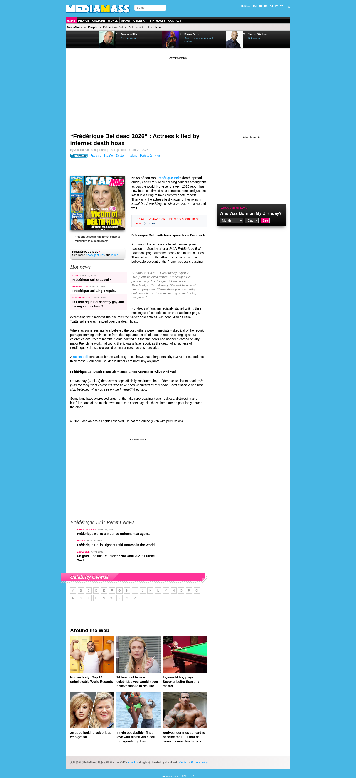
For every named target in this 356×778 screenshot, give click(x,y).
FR (260, 6)
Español (108, 155)
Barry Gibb (191, 34)
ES (266, 6)
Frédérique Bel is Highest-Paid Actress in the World (116, 545)
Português (146, 155)
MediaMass (74, 27)
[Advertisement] (178, 92)
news (89, 255)
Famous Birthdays (234, 208)
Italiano (133, 155)
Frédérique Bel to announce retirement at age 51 (113, 534)
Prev (77, 39)
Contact (174, 20)
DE (271, 6)
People (83, 20)
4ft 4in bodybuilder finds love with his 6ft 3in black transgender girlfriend (135, 737)
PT (281, 6)
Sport (125, 20)
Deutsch (121, 155)
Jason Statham (258, 34)
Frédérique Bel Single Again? (94, 291)
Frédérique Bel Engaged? (91, 279)
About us (133, 762)
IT (276, 6)
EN (255, 6)
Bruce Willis (129, 34)
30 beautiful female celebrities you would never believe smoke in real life (137, 681)
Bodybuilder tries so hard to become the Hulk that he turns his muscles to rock (184, 737)
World (113, 20)
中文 (287, 6)
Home (71, 20)
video (114, 255)
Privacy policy (199, 762)
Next (88, 39)
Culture (98, 20)
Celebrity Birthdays (149, 20)
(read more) (152, 223)
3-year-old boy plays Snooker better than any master (181, 681)
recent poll (80, 357)
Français (96, 155)
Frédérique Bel (113, 27)
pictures (99, 255)
